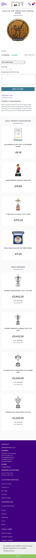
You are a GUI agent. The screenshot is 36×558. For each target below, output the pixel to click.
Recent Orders (6, 498)
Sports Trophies (6, 533)
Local (3, 521)
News (3, 524)
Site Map (4, 491)
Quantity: (4, 67)
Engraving (4, 517)
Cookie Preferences (7, 506)
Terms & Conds (6, 484)
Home (3, 510)
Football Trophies (7, 537)
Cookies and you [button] (8, 550)
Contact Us (5, 487)
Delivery (4, 514)
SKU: (26, 55)
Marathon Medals (7, 540)
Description (6, 95)
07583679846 (5, 467)
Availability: (5, 55)
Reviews (4, 494)
